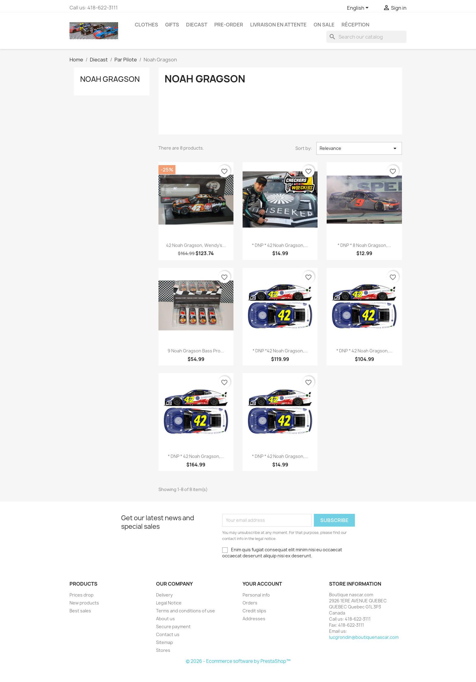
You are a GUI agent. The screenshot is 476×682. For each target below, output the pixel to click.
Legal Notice (169, 603)
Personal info (256, 595)
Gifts (172, 24)
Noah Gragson (110, 79)
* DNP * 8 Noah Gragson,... (364, 245)
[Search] (366, 37)
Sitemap (164, 642)
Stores (163, 650)
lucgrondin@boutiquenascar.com (364, 637)
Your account (262, 583)
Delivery (164, 595)
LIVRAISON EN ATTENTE (278, 24)
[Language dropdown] (359, 8)
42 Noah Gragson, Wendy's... (196, 245)
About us (165, 618)
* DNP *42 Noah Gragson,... (280, 351)
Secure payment (173, 626)
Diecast (196, 24)
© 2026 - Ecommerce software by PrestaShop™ (238, 661)
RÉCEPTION (355, 24)
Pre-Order (228, 24)
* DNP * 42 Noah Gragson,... (280, 245)
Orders (250, 603)
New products (84, 603)
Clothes (146, 24)
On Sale (324, 24)
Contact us (167, 634)
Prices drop (81, 595)
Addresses (254, 618)
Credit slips (254, 611)
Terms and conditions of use (185, 611)
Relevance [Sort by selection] (359, 148)
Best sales (80, 611)
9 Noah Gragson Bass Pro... (196, 351)
